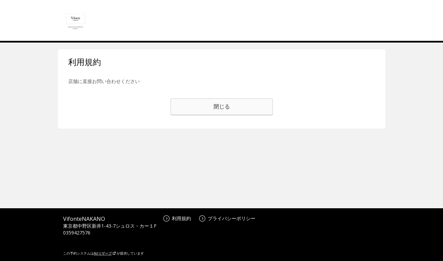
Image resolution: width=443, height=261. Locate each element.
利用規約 (177, 218)
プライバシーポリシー (227, 218)
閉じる (221, 106)
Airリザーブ (105, 253)
